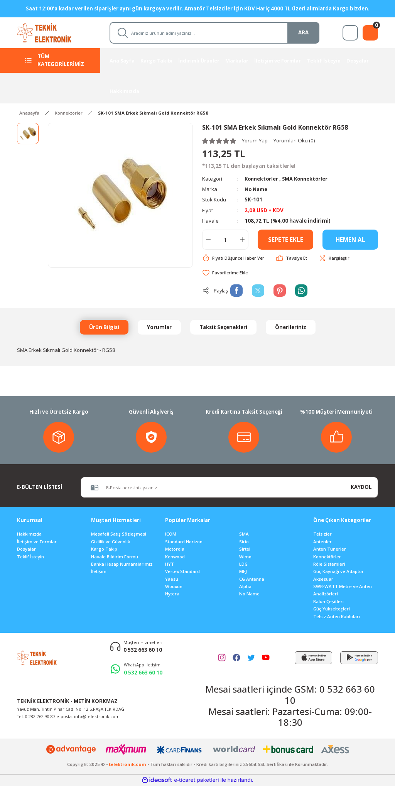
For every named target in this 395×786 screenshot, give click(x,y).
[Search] (214, 33)
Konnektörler (262, 178)
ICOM (170, 534)
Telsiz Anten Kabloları (336, 617)
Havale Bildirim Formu (114, 556)
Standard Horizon (184, 542)
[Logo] (51, 32)
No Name (257, 189)
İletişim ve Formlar (37, 542)
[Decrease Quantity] (208, 239)
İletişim (98, 572)
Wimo (245, 556)
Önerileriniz (290, 327)
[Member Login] (350, 33)
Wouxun (173, 587)
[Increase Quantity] (242, 239)
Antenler (322, 542)
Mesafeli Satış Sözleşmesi (118, 534)
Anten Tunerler (329, 549)
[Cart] (370, 33)
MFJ (243, 572)
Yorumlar (159, 327)
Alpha (245, 587)
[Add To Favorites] (225, 273)
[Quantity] (225, 239)
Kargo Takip (104, 549)
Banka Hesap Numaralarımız (121, 564)
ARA (303, 32)
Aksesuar (323, 579)
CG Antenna (251, 579)
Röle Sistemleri (329, 564)
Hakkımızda (29, 534)
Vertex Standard (182, 572)
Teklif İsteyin (30, 556)
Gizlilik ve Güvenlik (110, 542)
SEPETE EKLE (286, 239)
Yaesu (171, 579)
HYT (169, 564)
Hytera (172, 594)
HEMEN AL (350, 239)
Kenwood (175, 556)
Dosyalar (26, 549)
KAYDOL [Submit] (361, 487)
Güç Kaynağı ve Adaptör (338, 572)
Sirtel (244, 549)
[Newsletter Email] (213, 488)
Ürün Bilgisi (104, 327)
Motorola (174, 549)
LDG (243, 564)
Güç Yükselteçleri (331, 609)
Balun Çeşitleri (328, 602)
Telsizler (322, 534)
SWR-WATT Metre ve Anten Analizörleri (342, 590)
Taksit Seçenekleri (223, 327)
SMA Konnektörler (308, 178)
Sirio (244, 542)
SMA (244, 534)
